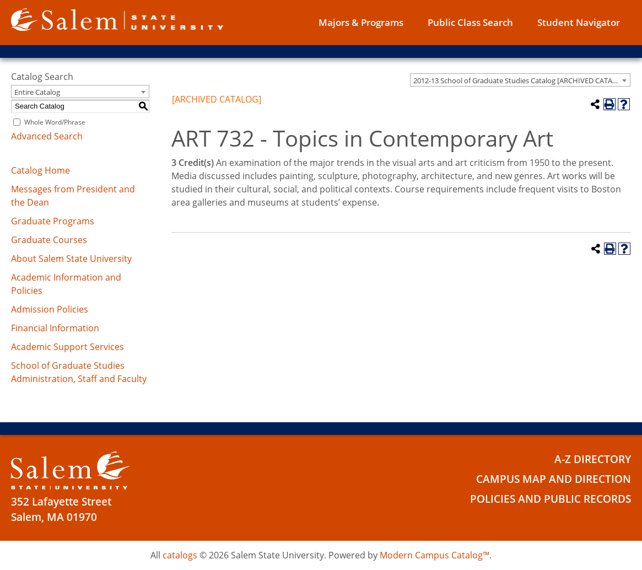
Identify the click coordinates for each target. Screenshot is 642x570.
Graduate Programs (52, 221)
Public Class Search (470, 22)
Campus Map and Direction (553, 478)
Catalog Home (40, 170)
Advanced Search (47, 136)
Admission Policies (49, 309)
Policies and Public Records (550, 497)
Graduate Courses (49, 240)
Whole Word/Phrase (54, 122)
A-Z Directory (592, 458)
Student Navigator (578, 22)
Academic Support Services (67, 347)
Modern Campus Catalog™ (434, 555)
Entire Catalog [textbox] (37, 92)
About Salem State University (71, 258)
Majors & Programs (361, 22)
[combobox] (520, 80)
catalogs (180, 555)
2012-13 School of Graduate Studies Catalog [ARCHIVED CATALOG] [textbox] (521, 80)
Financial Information (55, 328)
